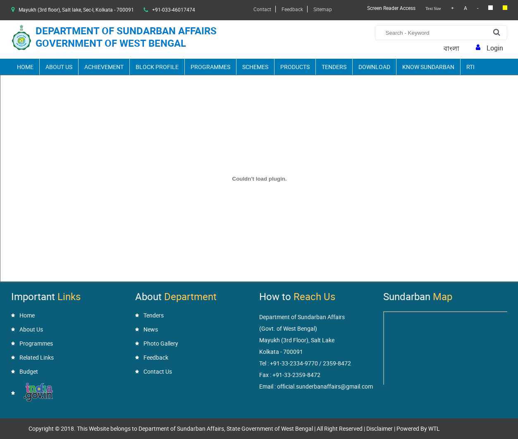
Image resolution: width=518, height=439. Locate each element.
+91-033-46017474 (173, 9)
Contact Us (157, 371)
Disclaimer (379, 428)
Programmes (210, 67)
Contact (262, 9)
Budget (28, 371)
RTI (470, 67)
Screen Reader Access (391, 8)
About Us (58, 67)
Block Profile (157, 67)
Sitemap (322, 9)
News (150, 329)
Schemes (255, 67)
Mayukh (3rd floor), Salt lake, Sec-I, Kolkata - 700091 (76, 9)
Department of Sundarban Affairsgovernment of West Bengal (126, 37)
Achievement (104, 67)
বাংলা (451, 48)
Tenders (334, 67)
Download (374, 67)
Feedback (292, 9)
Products (295, 67)
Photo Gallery (160, 343)
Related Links (36, 357)
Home (25, 67)
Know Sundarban (428, 67)
